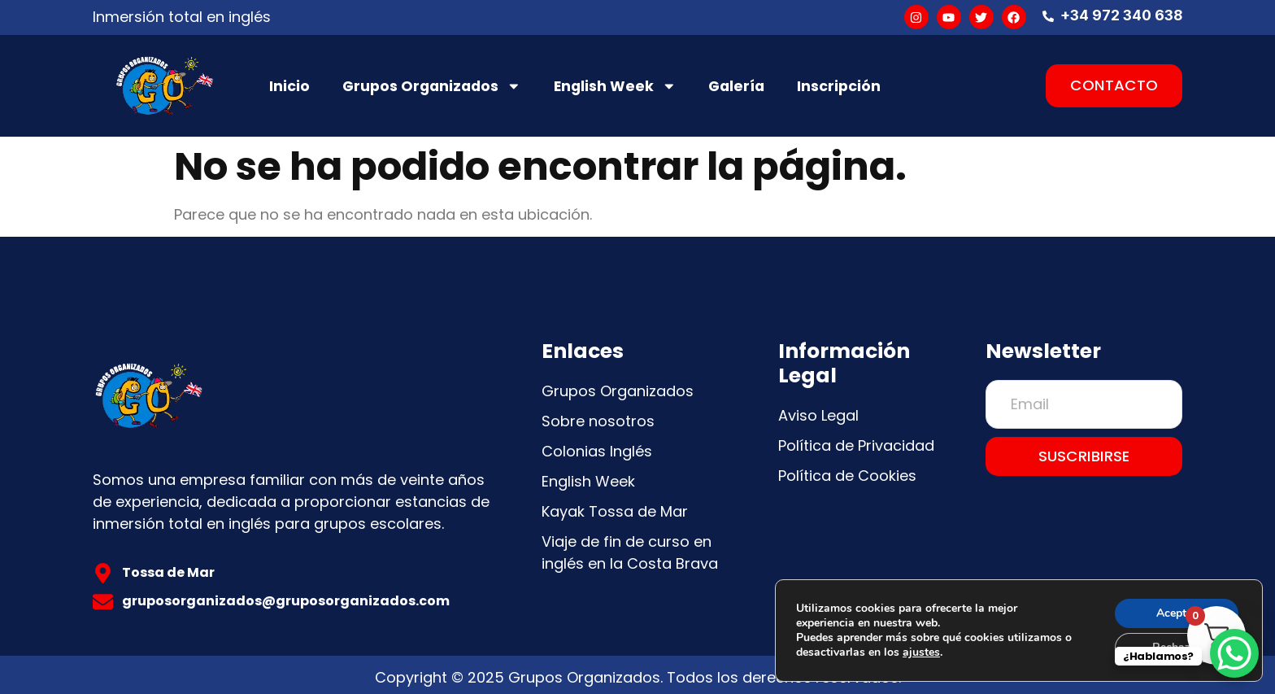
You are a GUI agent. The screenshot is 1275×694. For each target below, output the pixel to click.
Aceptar (1176, 613)
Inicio (289, 86)
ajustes (921, 652)
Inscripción (839, 86)
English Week (615, 86)
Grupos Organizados (431, 86)
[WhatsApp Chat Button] (1234, 653)
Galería (736, 86)
